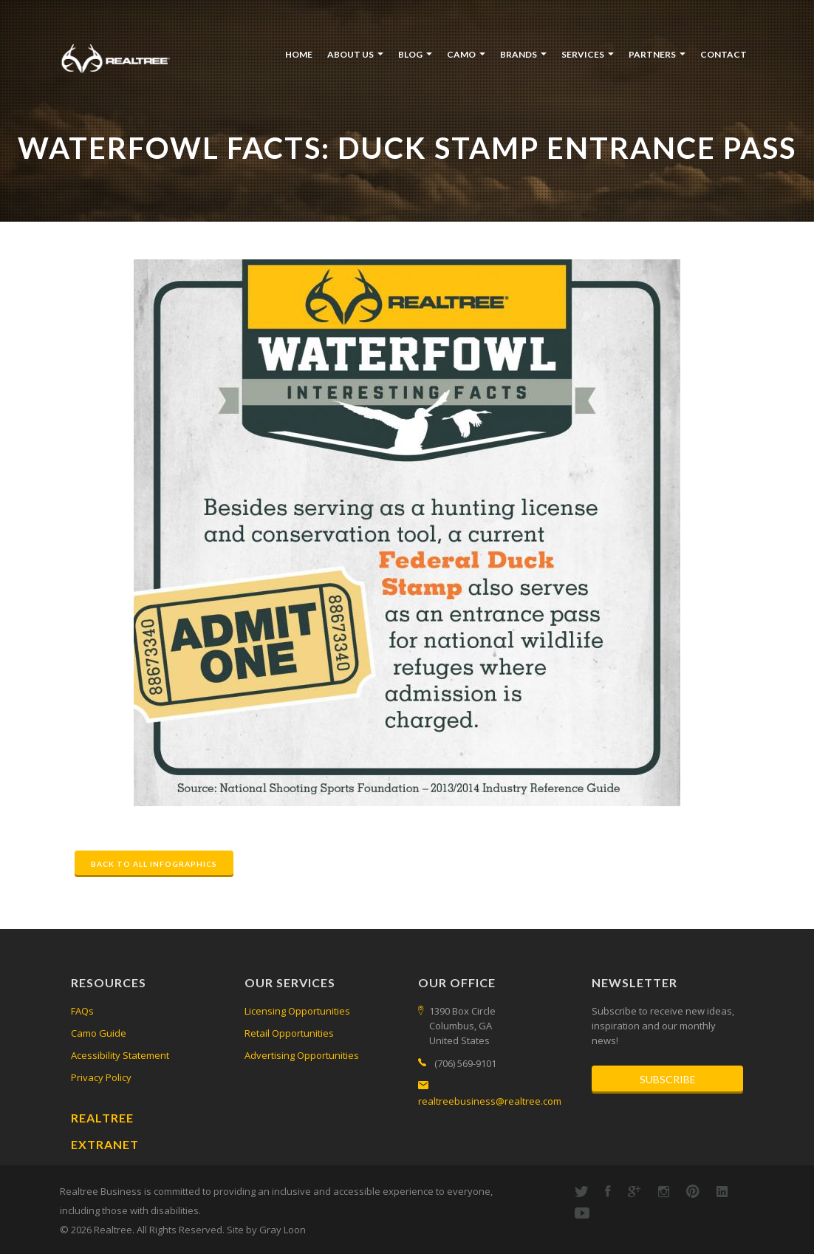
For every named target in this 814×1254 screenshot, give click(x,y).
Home (298, 54)
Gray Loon (282, 1229)
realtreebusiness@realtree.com (489, 1101)
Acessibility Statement (120, 1055)
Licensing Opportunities (297, 1011)
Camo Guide (98, 1033)
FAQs (82, 1011)
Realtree (102, 1118)
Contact (723, 54)
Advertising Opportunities (301, 1055)
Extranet (105, 1144)
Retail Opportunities (289, 1033)
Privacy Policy (101, 1077)
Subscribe (668, 1079)
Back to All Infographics (154, 863)
